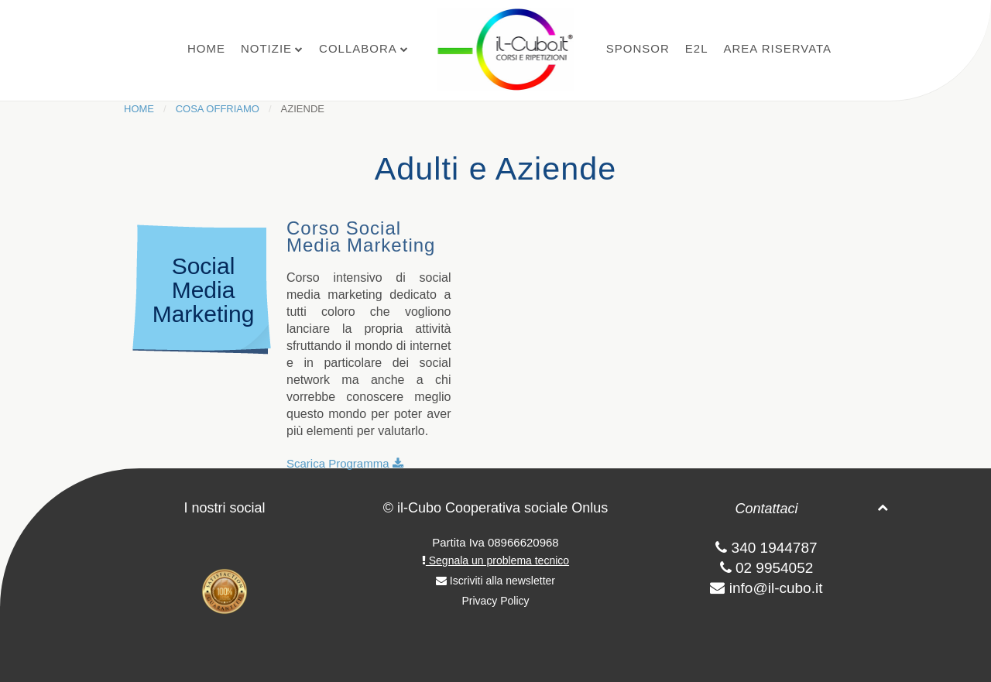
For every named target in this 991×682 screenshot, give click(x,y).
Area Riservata (777, 48)
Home (206, 48)
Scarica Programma (344, 463)
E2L (696, 48)
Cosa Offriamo (217, 109)
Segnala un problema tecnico (495, 560)
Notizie (266, 48)
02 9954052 (767, 568)
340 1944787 (766, 548)
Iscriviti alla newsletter (495, 580)
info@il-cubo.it (776, 588)
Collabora (358, 48)
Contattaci (766, 508)
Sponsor (638, 48)
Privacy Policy (495, 601)
